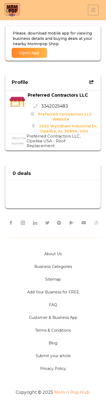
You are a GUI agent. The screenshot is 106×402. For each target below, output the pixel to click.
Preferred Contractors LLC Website (65, 117)
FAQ (53, 304)
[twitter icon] (47, 222)
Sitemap (53, 279)
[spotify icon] (59, 222)
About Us (53, 253)
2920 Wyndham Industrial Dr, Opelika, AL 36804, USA (68, 129)
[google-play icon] (71, 222)
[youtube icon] (83, 222)
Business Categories (53, 266)
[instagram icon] (22, 222)
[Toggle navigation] (93, 10)
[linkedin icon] (34, 222)
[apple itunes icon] (96, 222)
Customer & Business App (53, 317)
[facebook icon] (10, 222)
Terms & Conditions (53, 330)
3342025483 (54, 106)
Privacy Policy (53, 368)
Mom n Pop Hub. (71, 392)
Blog (53, 343)
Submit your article (53, 355)
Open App (29, 52)
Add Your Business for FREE (53, 292)
